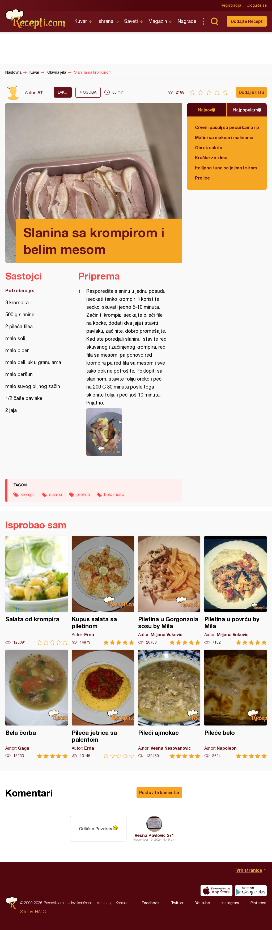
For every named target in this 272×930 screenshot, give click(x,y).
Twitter (177, 903)
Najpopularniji (247, 109)
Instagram (230, 903)
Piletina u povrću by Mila (235, 590)
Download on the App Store (216, 890)
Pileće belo (235, 704)
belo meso (114, 494)
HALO (40, 911)
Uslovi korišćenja (80, 902)
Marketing (104, 902)
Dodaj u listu (251, 92)
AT (40, 92)
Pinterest (258, 903)
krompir (28, 494)
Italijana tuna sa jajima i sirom (226, 167)
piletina (83, 494)
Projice (202, 177)
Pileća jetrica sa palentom (103, 704)
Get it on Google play (251, 890)
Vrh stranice (249, 870)
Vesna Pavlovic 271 (154, 835)
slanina (55, 494)
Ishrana (105, 21)
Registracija (231, 5)
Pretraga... (214, 21)
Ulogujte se (257, 5)
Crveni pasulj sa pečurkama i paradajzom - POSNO (227, 127)
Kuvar (80, 21)
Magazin (157, 21)
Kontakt (122, 902)
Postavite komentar (159, 792)
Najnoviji (206, 109)
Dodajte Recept (247, 21)
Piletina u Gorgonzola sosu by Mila (169, 590)
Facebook (150, 903)
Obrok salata (208, 147)
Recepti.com (35, 19)
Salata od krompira (36, 590)
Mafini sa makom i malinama (224, 137)
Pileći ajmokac (169, 704)
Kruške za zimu (211, 157)
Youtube (202, 903)
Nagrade (187, 21)
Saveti (131, 21)
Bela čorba (36, 704)
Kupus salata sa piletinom (103, 590)
